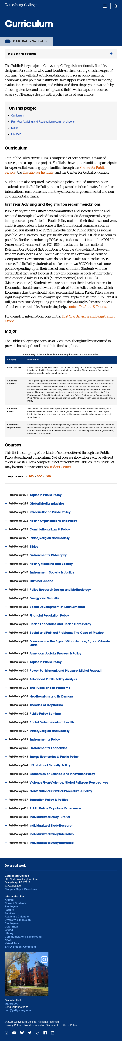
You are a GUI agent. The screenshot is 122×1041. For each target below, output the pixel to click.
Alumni (9, 900)
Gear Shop (11, 926)
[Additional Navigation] (105, 6)
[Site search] (115, 6)
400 (48, 476)
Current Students (15, 903)
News (8, 940)
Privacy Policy (13, 1025)
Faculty (9, 910)
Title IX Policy (69, 1025)
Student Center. (60, 467)
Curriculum (17, 115)
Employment (12, 923)
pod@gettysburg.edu (18, 1010)
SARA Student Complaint (20, 946)
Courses (16, 134)
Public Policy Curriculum (30, 41)
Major (14, 127)
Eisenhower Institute (38, 172)
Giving (9, 930)
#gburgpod (11, 1003)
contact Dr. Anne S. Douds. (87, 307)
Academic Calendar (17, 916)
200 (31, 476)
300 (39, 476)
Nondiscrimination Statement (41, 1025)
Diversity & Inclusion (18, 920)
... (8, 41)
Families (10, 913)
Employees (12, 906)
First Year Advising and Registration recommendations (43, 121)
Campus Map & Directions (21, 889)
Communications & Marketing (23, 936)
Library (9, 933)
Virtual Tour (12, 943)
